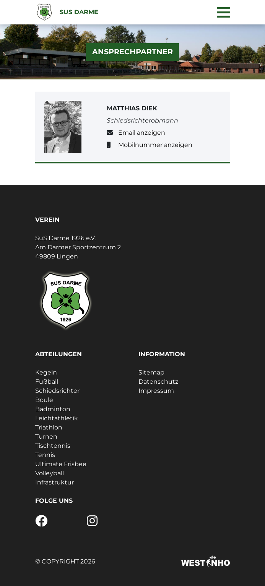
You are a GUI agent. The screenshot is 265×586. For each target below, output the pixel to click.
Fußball (46, 381)
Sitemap (151, 372)
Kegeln (46, 372)
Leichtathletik (56, 418)
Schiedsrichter (57, 390)
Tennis (45, 454)
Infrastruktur (54, 482)
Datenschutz (158, 381)
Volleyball (49, 473)
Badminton (52, 409)
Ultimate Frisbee (60, 464)
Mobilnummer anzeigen (155, 145)
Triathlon (48, 427)
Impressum (156, 390)
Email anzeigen (141, 132)
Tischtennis (52, 445)
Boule (44, 400)
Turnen (46, 436)
